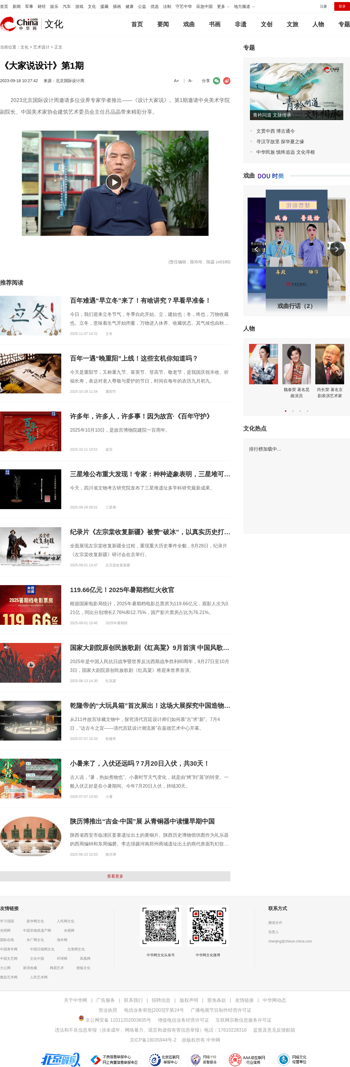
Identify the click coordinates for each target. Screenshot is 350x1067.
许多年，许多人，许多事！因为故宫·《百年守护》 (141, 416)
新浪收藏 (30, 968)
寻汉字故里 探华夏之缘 (280, 141)
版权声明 (189, 1000)
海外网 (62, 940)
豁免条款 (216, 1000)
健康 (129, 6)
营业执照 (108, 1010)
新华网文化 (35, 921)
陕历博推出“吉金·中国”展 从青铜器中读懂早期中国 (142, 821)
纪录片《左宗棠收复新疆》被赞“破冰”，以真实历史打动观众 (156, 532)
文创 (266, 24)
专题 (344, 24)
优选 (154, 6)
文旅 (292, 24)
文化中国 (37, 959)
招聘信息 (161, 1000)
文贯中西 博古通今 (275, 131)
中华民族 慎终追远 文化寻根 (285, 152)
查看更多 (115, 876)
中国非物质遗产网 (37, 930)
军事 (29, 6)
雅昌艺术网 (9, 977)
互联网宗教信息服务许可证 (244, 1020)
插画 (117, 6)
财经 (42, 6)
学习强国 (7, 921)
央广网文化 (35, 940)
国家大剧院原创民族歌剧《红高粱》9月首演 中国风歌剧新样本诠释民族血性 (178, 647)
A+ (176, 80)
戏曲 (189, 24)
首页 (4, 6)
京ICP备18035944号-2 (153, 1039)
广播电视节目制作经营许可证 (221, 1010)
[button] (256, 249)
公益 (142, 6)
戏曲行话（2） (296, 306)
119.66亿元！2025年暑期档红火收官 (122, 590)
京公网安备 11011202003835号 (114, 1020)
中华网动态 (274, 1000)
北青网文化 (76, 949)
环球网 (62, 959)
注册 (323, 6)
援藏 (104, 6)
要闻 (163, 24)
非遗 (240, 24)
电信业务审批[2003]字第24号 (154, 1010)
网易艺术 (57, 968)
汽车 (67, 6)
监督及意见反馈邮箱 (274, 1030)
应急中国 (204, 6)
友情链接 (244, 1000)
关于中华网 (75, 1000)
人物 (318, 24)
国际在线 (7, 940)
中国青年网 (9, 949)
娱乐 (54, 6)
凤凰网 (85, 959)
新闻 (17, 6)
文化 (92, 6)
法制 (167, 6)
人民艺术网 (39, 977)
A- (190, 80)
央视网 (69, 930)
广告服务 (105, 1000)
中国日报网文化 (42, 949)
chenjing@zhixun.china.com (290, 941)
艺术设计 (41, 47)
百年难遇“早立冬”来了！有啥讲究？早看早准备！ (140, 300)
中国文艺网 (9, 959)
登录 (342, 6)
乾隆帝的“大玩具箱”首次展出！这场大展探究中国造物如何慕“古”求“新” (172, 705)
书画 (214, 24)
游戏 (79, 6)
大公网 (5, 968)
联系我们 (133, 1000)
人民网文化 (65, 921)
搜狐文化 (83, 968)
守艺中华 (184, 6)
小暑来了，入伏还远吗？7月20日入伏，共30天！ (140, 763)
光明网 (5, 930)
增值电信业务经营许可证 (183, 1020)
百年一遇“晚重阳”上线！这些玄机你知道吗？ (134, 358)
